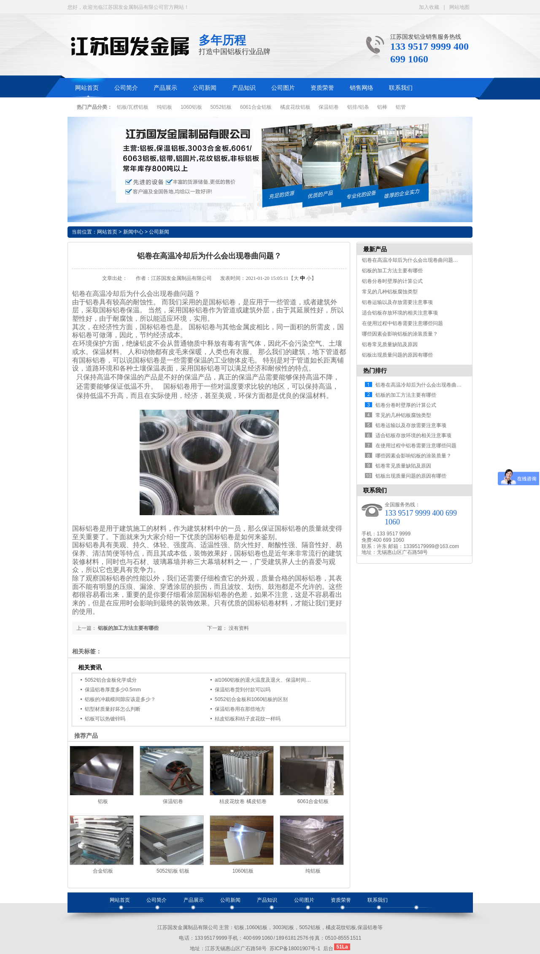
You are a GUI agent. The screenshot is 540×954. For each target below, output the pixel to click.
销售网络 (361, 88)
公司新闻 (204, 88)
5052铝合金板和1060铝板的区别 (251, 699)
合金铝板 (103, 871)
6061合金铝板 (256, 107)
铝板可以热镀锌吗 (105, 719)
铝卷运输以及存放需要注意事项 (397, 302)
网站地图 (459, 7)
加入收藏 (429, 7)
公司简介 (126, 88)
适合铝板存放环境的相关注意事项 (400, 313)
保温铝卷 (329, 107)
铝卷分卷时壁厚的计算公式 (392, 281)
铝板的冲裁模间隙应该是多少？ (120, 699)
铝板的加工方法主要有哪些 (128, 628)
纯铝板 (164, 107)
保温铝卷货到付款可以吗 (242, 690)
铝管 (401, 107)
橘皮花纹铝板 (295, 107)
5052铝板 (221, 107)
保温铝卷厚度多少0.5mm (113, 690)
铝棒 (382, 107)
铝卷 (92, 302)
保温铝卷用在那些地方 (240, 709)
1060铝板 (191, 107)
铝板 (103, 801)
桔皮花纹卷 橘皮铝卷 (242, 801)
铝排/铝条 (358, 107)
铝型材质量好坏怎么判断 (112, 709)
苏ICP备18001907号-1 (295, 948)
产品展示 (165, 88)
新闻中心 (133, 232)
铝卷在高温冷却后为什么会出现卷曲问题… (410, 260)
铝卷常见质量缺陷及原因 (390, 344)
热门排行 (375, 370)
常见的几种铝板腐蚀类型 (390, 292)
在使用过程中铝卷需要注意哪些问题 (402, 323)
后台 (328, 948)
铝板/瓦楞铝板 (132, 107)
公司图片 (283, 88)
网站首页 (87, 88)
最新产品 (375, 249)
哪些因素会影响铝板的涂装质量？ (400, 334)
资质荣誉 (322, 88)
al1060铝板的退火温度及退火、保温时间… (263, 680)
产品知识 (244, 88)
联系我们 (401, 88)
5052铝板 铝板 (173, 871)
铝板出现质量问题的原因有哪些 (397, 355)
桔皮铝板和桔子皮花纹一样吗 (248, 719)
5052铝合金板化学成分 (111, 680)
